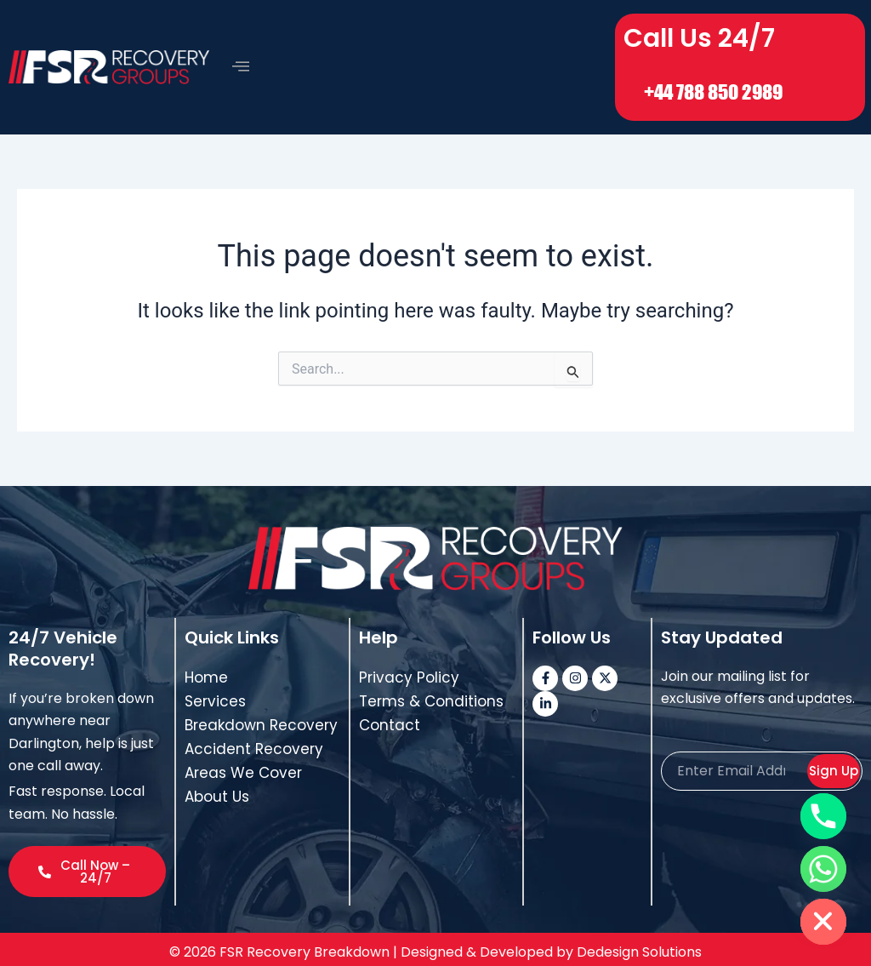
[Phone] (823, 816)
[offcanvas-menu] (240, 63)
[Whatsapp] (823, 869)
